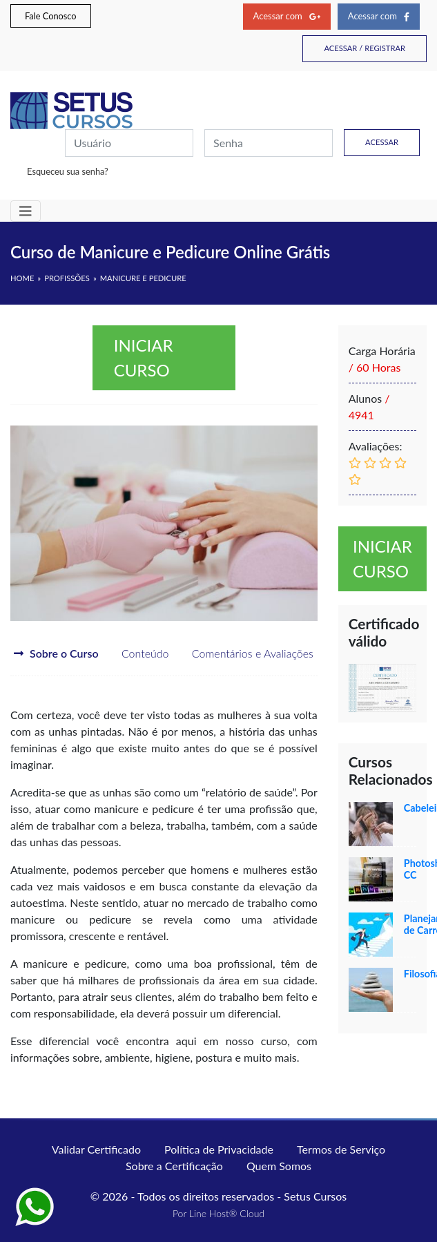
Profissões (67, 278)
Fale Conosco (51, 15)
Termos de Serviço (341, 1149)
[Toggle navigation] (25, 211)
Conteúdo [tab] (135, 653)
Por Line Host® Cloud (218, 1213)
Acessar (381, 141)
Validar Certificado (96, 1149)
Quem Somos (278, 1165)
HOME (22, 278)
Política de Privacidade (218, 1149)
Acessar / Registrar (364, 48)
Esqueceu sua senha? (67, 171)
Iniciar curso (143, 357)
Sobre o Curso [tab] (56, 653)
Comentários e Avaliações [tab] (243, 653)
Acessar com (286, 15)
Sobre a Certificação (174, 1165)
